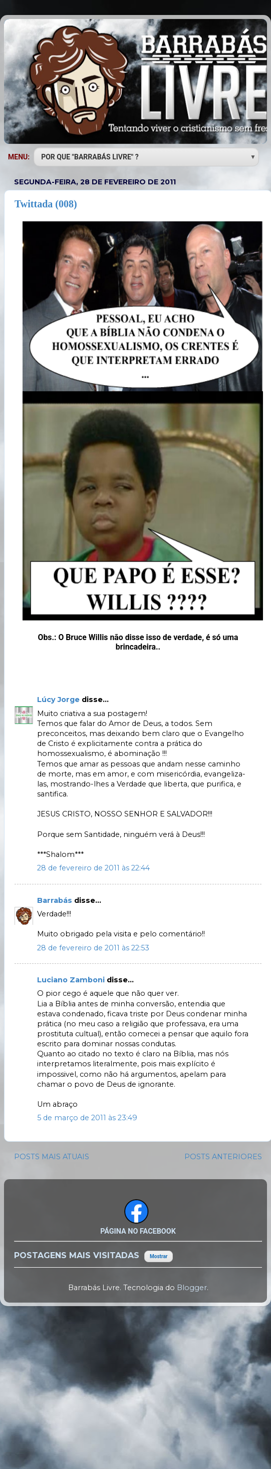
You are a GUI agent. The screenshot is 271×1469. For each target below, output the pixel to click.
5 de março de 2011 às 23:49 (87, 1117)
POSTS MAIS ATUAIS (51, 1156)
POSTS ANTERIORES (223, 1156)
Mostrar (158, 1256)
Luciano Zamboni (72, 979)
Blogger (192, 1287)
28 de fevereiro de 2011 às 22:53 (93, 947)
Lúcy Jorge (59, 699)
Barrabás (55, 900)
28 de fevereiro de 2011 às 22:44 (93, 867)
